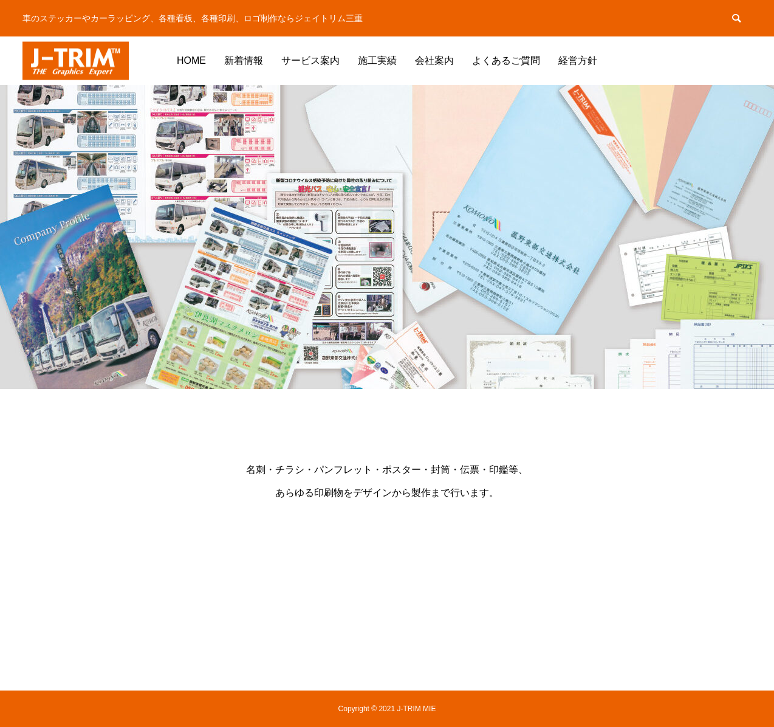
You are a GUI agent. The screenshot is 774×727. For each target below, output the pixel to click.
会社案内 (434, 60)
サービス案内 (310, 60)
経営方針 (577, 60)
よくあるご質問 (506, 60)
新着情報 (243, 60)
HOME (191, 60)
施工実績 (377, 60)
